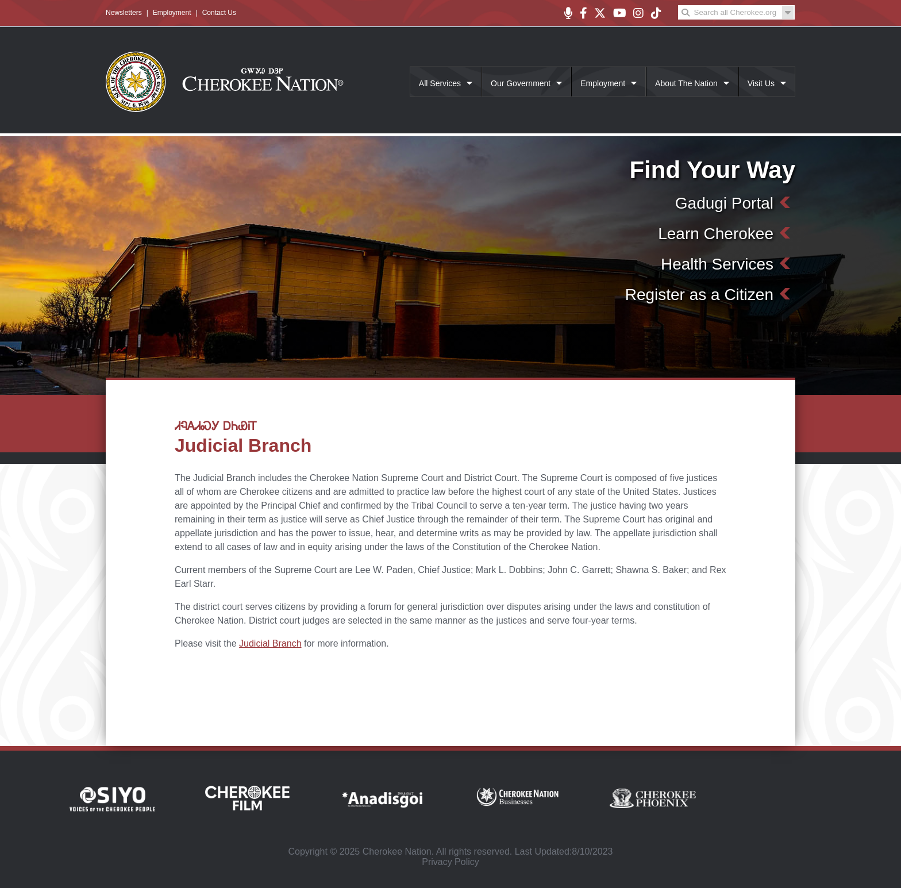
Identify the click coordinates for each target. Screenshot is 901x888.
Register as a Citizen (699, 294)
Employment (172, 13)
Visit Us (761, 83)
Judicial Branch (270, 643)
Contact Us (219, 13)
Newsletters (124, 13)
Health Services (717, 264)
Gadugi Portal (724, 203)
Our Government (520, 83)
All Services (440, 83)
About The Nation (686, 83)
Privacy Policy (450, 862)
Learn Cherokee (715, 234)
